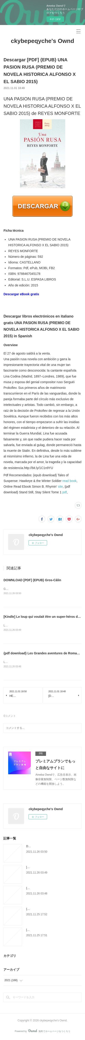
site (60, 486)
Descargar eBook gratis (21, 294)
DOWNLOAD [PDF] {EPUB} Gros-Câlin (32, 580)
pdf (64, 492)
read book (69, 481)
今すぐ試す (55, 19)
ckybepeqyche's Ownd (42, 40)
